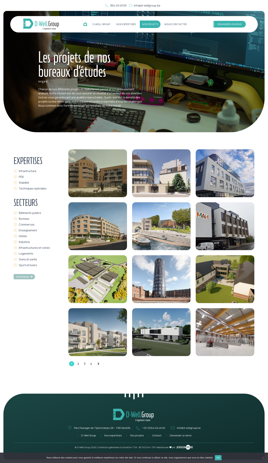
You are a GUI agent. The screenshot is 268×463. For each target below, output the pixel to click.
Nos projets (150, 24)
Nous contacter (175, 24)
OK (218, 457)
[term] (25, 171)
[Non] (262, 457)
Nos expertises (126, 24)
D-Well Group (101, 24)
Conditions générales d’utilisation (115, 447)
